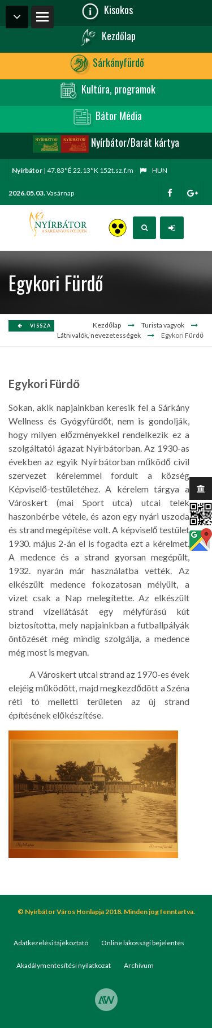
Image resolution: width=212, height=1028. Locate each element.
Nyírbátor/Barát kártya (106, 144)
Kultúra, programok (106, 90)
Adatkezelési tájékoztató (51, 942)
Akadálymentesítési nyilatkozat (63, 965)
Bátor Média (106, 117)
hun (153, 170)
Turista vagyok (162, 325)
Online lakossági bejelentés (142, 942)
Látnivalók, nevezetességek (99, 335)
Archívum (139, 965)
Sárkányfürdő (106, 64)
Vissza (34, 325)
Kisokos (106, 11)
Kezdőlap (106, 37)
